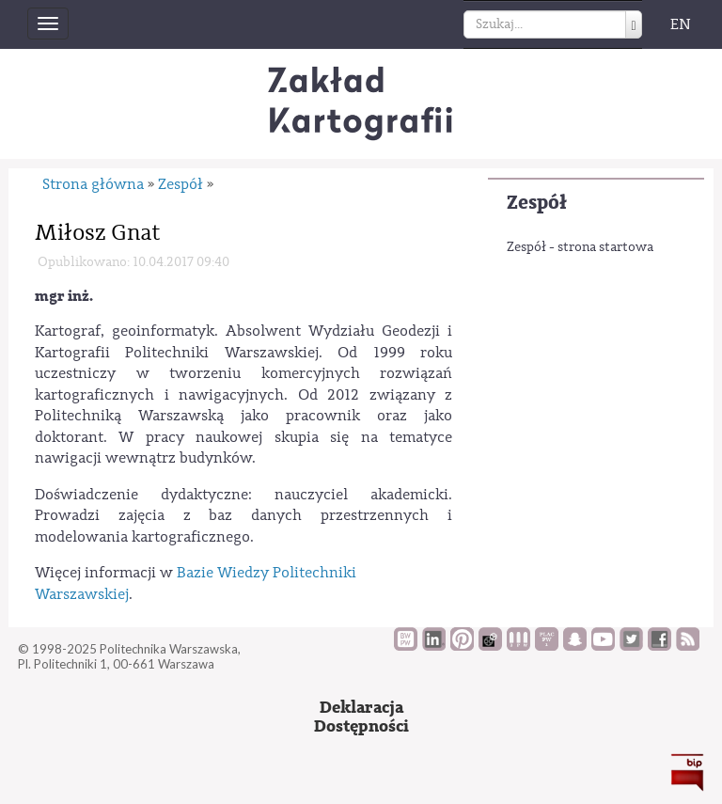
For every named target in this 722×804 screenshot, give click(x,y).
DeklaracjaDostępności (361, 717)
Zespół (537, 202)
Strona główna (93, 184)
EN (680, 24)
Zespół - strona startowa (580, 247)
